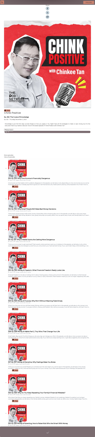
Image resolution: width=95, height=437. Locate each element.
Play (7, 110)
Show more (9, 130)
